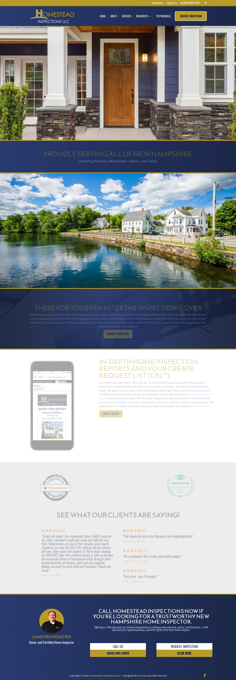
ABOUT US (12, 273)
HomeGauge (145, 675)
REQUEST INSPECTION (195, 99)
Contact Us (171, 3)
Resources (142, 16)
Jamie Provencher (31, 222)
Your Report (158, 3)
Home (103, 16)
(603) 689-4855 (191, 3)
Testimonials (163, 16)
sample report (206, 406)
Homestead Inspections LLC (105, 675)
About (113, 16)
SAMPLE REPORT (114, 414)
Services (126, 16)
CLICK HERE (184, 653)
